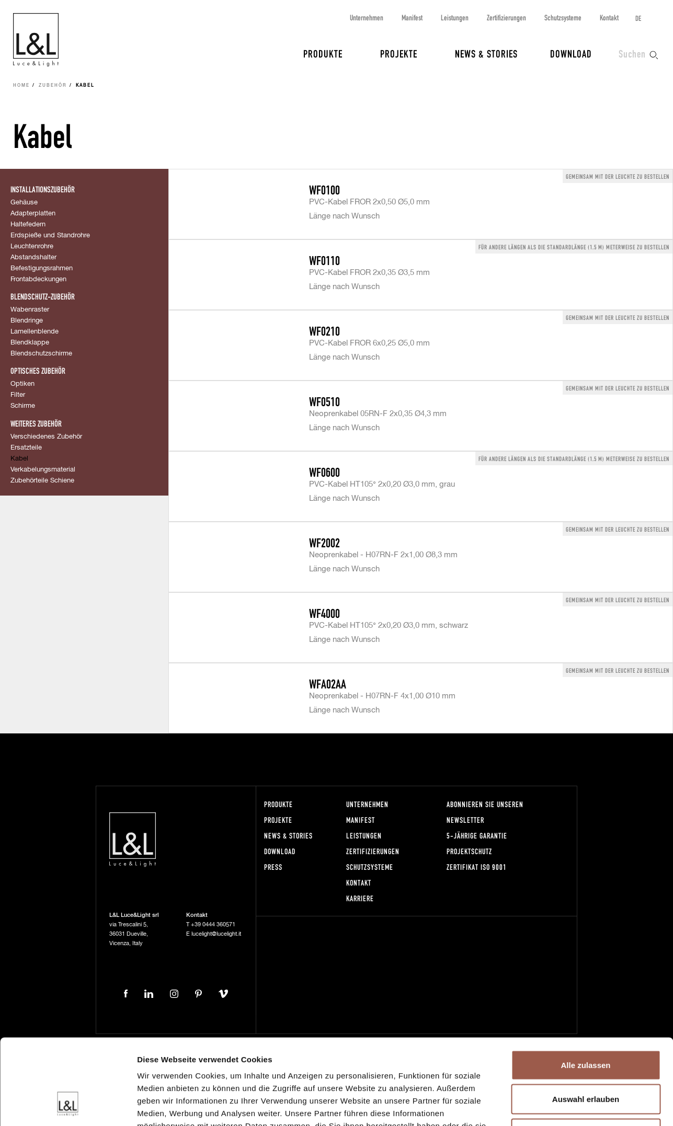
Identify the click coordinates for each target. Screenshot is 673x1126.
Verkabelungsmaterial (42, 469)
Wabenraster (29, 309)
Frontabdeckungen (38, 279)
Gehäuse (24, 202)
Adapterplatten (32, 213)
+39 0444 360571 (213, 924)
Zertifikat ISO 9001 (477, 867)
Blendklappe (29, 342)
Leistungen (455, 17)
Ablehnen (585, 1057)
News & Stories (486, 53)
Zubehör (53, 86)
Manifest (412, 17)
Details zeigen (556, 1105)
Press (273, 867)
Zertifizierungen (506, 17)
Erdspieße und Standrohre (50, 235)
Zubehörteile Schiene (42, 480)
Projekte (398, 53)
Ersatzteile (26, 447)
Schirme (22, 406)
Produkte (323, 53)
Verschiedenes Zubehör (46, 436)
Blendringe (26, 320)
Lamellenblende (34, 331)
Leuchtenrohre (31, 246)
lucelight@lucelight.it (216, 934)
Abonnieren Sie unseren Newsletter (485, 812)
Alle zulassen (585, 988)
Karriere (360, 898)
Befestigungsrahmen (41, 268)
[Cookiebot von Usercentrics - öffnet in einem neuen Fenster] (67, 1105)
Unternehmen (366, 17)
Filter (17, 395)
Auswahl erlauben (585, 1023)
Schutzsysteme (562, 17)
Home (21, 86)
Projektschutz (469, 851)
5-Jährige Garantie (477, 836)
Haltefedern (27, 224)
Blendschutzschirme (41, 353)
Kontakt (609, 17)
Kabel (19, 458)
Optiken (22, 384)
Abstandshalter (33, 257)
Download (571, 53)
